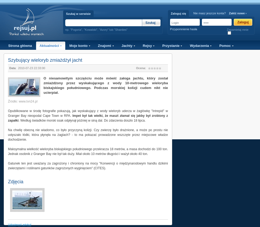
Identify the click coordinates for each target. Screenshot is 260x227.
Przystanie (172, 46)
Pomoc (226, 46)
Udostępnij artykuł (19, 224)
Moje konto (80, 46)
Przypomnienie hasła (183, 29)
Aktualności (51, 46)
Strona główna (20, 46)
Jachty (128, 46)
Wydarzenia (201, 46)
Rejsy (149, 46)
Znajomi (106, 46)
